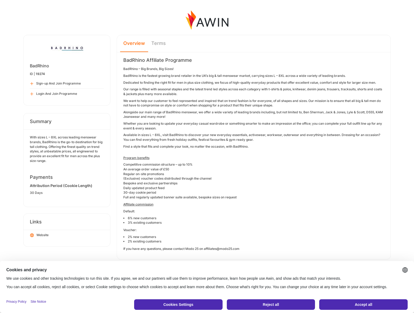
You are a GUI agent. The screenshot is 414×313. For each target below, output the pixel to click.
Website (39, 235)
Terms (158, 43)
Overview (134, 43)
